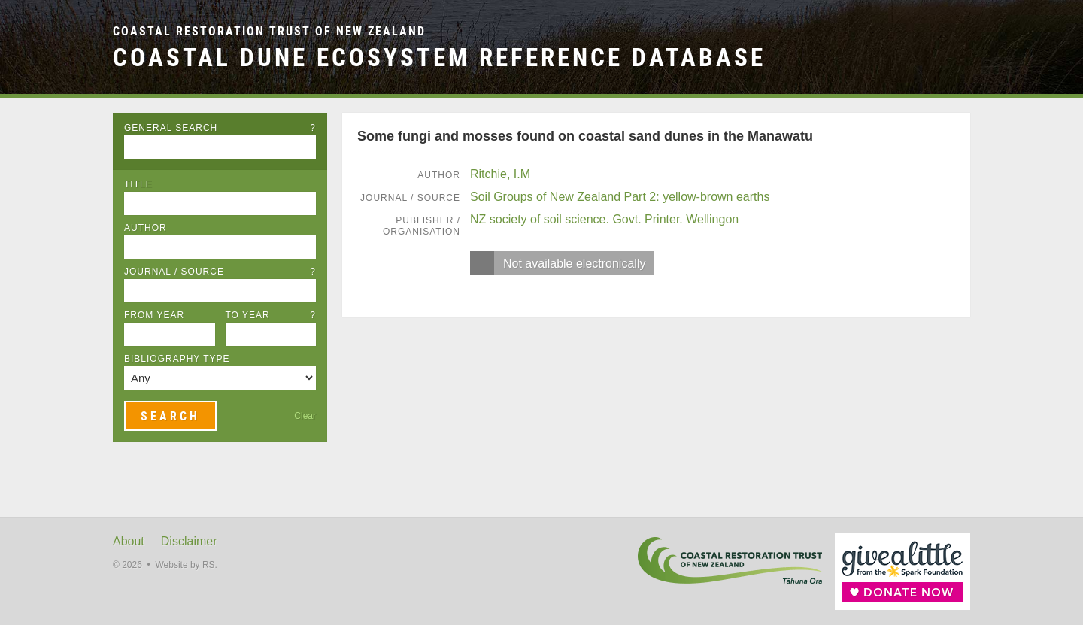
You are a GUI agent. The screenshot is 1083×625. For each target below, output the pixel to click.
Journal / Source (220, 271)
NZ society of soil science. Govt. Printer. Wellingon (604, 219)
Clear (305, 416)
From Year (154, 315)
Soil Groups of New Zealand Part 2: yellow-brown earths (619, 196)
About (128, 541)
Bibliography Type (177, 358)
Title (138, 184)
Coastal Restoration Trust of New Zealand (269, 31)
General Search (220, 128)
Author (145, 228)
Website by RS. (186, 565)
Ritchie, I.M (500, 174)
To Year (271, 315)
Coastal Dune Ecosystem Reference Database (439, 57)
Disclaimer (189, 541)
